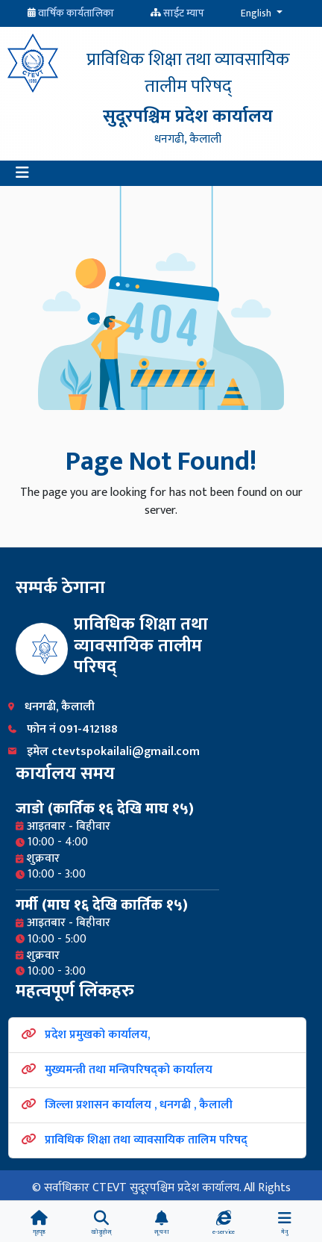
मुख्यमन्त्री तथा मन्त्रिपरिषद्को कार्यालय (128, 1070)
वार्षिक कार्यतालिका (76, 13)
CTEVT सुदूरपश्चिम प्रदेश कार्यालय (165, 1188)
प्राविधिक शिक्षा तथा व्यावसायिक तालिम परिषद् (146, 1140)
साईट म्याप (183, 13)
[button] (22, 173)
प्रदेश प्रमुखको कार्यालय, (97, 1035)
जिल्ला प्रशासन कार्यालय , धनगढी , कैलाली (139, 1105)
